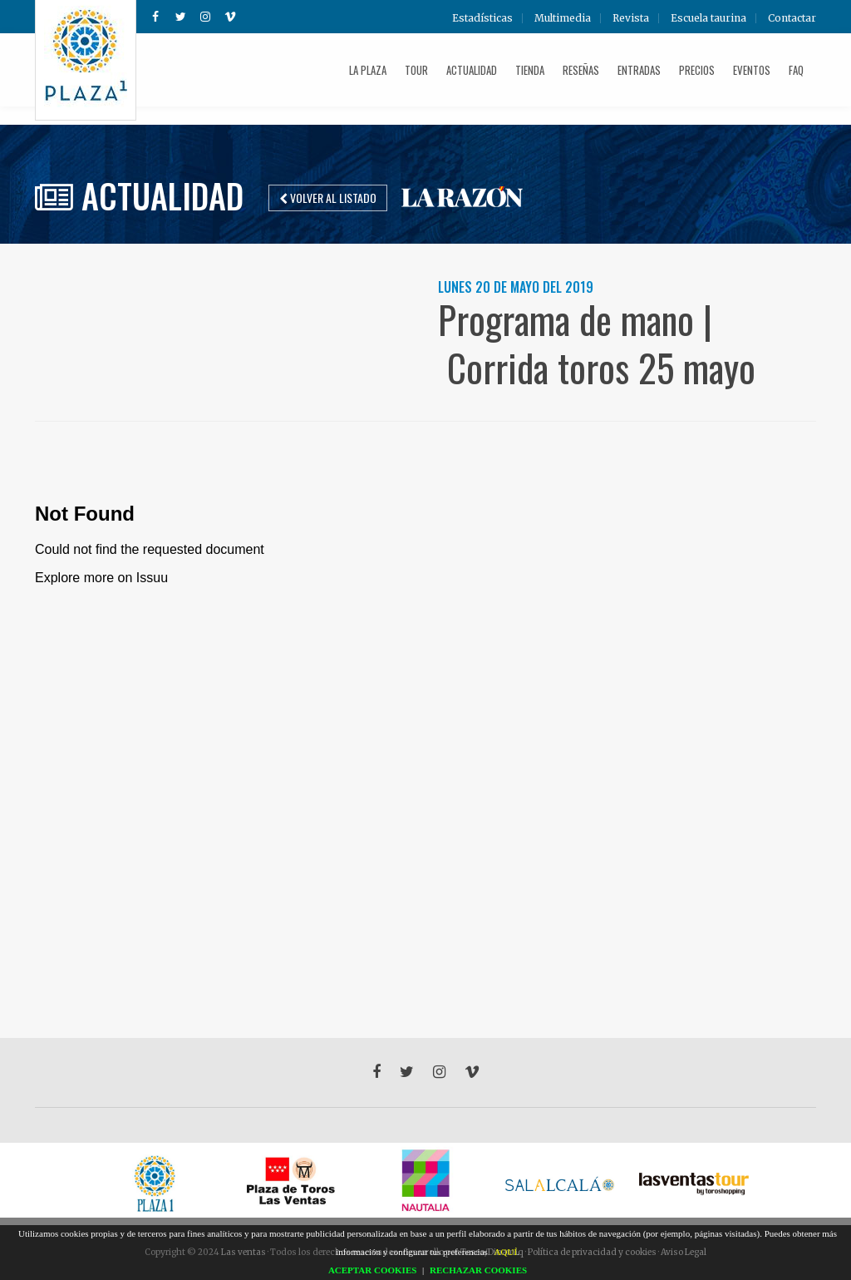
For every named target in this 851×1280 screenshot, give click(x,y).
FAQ (796, 70)
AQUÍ (506, 1252)
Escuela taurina (708, 18)
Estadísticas (482, 18)
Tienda (529, 70)
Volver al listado (327, 197)
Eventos (751, 70)
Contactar (792, 18)
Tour (416, 70)
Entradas (639, 70)
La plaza (367, 70)
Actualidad (471, 70)
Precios (697, 70)
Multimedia (562, 18)
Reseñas (581, 70)
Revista (630, 18)
